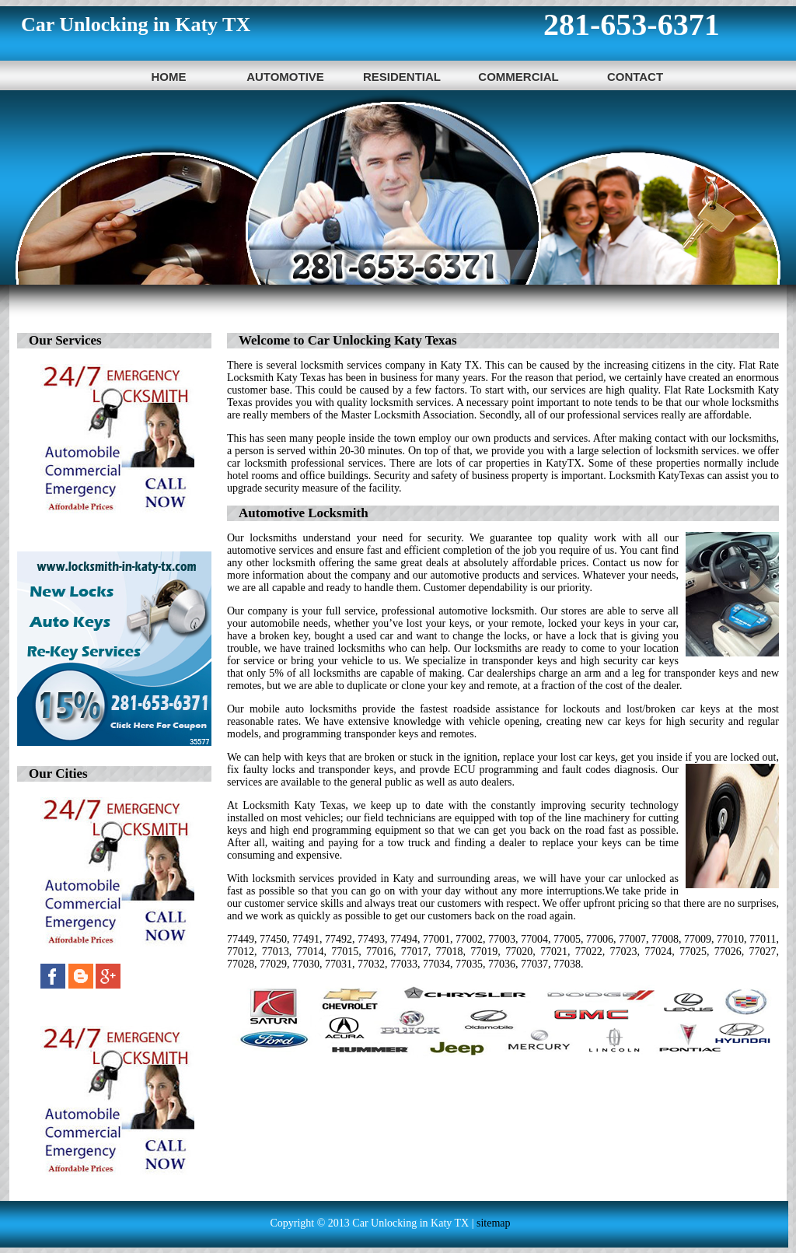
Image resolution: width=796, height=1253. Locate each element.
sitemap (494, 1223)
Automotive (285, 76)
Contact (635, 76)
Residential (402, 76)
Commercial (518, 76)
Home (169, 76)
